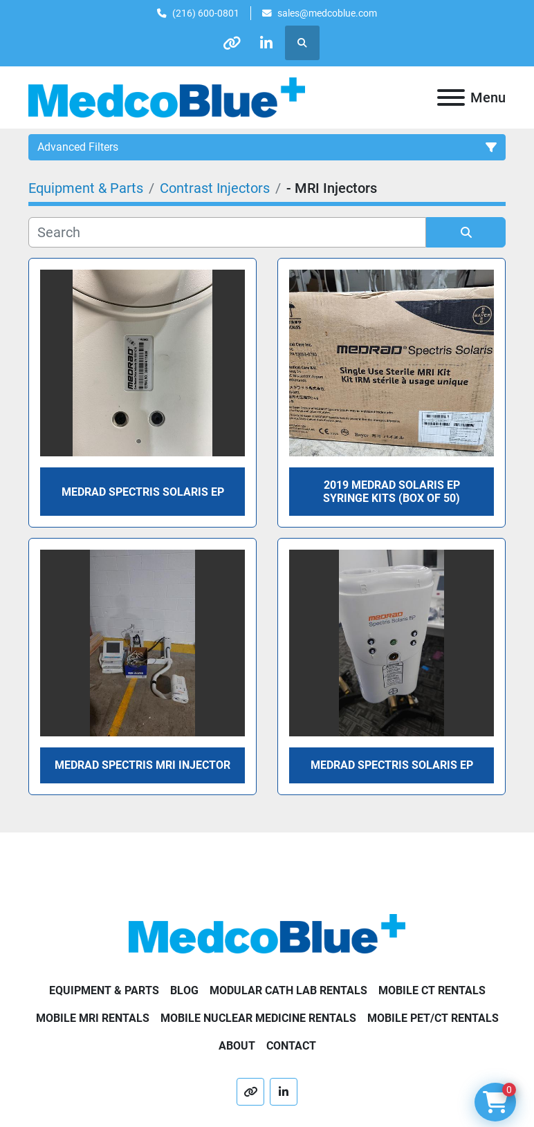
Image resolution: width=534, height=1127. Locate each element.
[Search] (227, 232)
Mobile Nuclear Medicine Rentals (258, 1018)
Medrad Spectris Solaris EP (392, 765)
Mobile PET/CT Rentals (433, 1018)
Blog (184, 990)
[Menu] (451, 97)
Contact (291, 1045)
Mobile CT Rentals (432, 990)
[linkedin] (267, 43)
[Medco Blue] (267, 933)
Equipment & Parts (104, 990)
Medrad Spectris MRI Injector (142, 765)
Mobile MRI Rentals (92, 1018)
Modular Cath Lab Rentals (288, 990)
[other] (231, 43)
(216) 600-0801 (205, 13)
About (237, 1045)
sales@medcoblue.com (327, 13)
